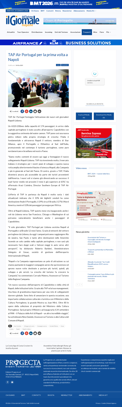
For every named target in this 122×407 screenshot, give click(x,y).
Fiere (102, 32)
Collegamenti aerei (29, 326)
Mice (95, 32)
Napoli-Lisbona (27, 329)
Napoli (18, 329)
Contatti (49, 11)
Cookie (103, 403)
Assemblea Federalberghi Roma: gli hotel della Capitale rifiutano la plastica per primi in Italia (57, 348)
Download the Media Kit (104, 116)
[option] (79, 21)
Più (107, 32)
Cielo (58, 65)
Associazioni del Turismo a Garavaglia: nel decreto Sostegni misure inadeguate (99, 239)
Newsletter (67, 11)
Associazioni (75, 32)
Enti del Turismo (61, 32)
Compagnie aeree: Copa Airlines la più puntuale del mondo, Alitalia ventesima (101, 276)
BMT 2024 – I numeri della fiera (99, 174)
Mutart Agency (111, 403)
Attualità (11, 32)
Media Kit (90, 11)
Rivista (58, 11)
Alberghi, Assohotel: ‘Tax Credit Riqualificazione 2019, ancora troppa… (99, 264)
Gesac (62, 326)
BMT (43, 11)
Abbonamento (79, 11)
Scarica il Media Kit (83, 116)
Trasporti (87, 32)
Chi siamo (35, 11)
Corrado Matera (54, 326)
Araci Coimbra (17, 326)
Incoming (48, 32)
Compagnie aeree (42, 326)
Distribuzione (37, 32)
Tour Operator (23, 32)
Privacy (98, 403)
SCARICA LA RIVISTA (94, 104)
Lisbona (11, 329)
